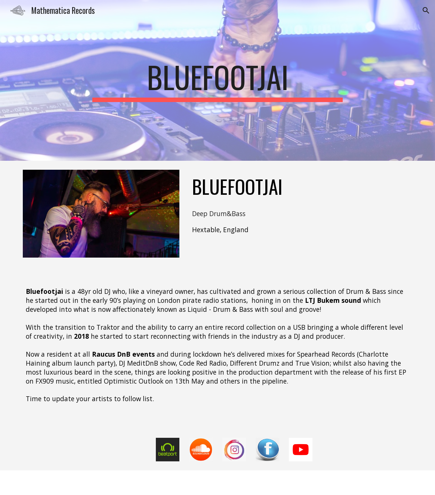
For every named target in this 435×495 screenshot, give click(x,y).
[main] (217, 80)
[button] (426, 10)
